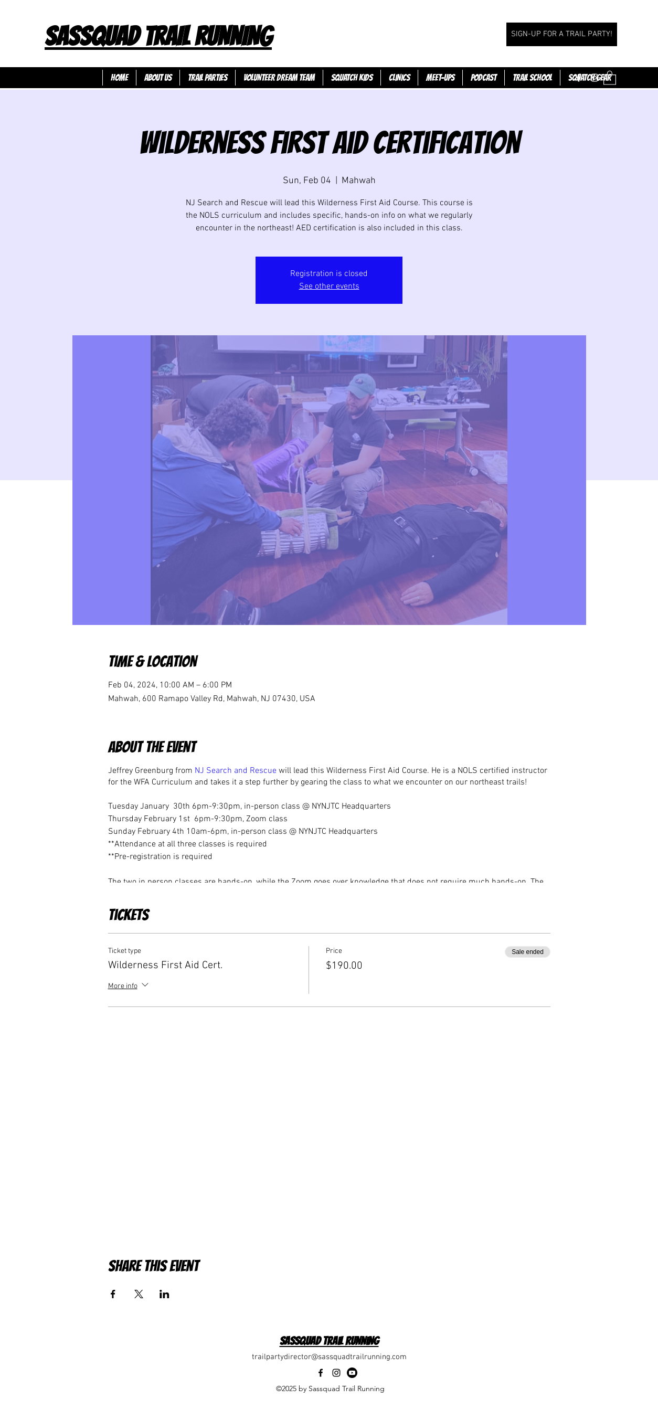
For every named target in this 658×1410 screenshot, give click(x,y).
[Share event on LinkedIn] (164, 1294)
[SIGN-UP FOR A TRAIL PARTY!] (561, 34)
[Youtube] (352, 1372)
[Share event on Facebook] (113, 1294)
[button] (609, 77)
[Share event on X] (139, 1294)
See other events (329, 286)
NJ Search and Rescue (236, 771)
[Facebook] (579, 77)
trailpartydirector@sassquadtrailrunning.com (329, 1357)
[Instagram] (594, 77)
